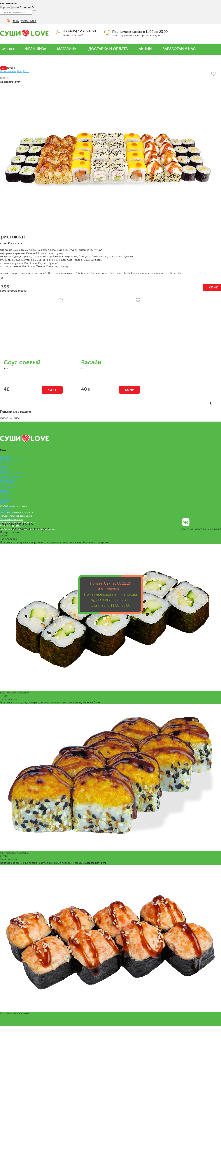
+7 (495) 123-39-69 (79, 31)
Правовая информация (11, 519)
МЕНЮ (8, 49)
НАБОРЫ (5, 457)
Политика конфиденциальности (16, 512)
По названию (8, 71)
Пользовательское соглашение (16, 516)
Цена (26, 71)
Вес (19, 71)
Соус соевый (22, 362)
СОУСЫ (4, 496)
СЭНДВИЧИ (7, 483)
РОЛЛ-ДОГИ (7, 486)
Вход (16, 20)
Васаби (91, 362)
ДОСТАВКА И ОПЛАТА (108, 49)
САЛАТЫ (5, 493)
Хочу (52, 390)
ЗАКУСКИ (5, 500)
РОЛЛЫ (4, 463)
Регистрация (28, 20)
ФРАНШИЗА (35, 49)
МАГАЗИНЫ (67, 49)
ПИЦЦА (4, 470)
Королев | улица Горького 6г (17, 7)
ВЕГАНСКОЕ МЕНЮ (12, 473)
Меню (3, 503)
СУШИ (4, 466)
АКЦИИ (145, 49)
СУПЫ (3, 490)
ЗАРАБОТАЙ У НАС (179, 49)
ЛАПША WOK (8, 480)
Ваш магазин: (8, 3)
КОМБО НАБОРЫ (10, 476)
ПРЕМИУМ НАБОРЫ (12, 460)
